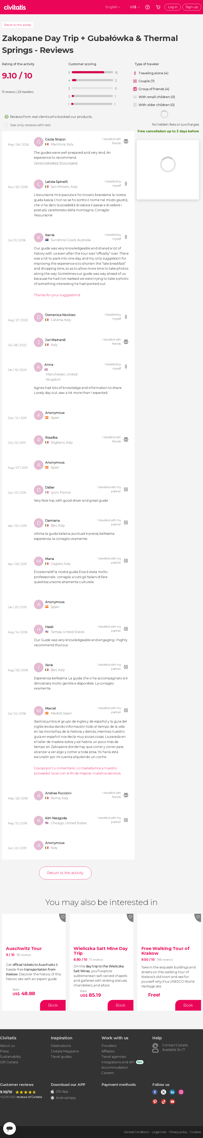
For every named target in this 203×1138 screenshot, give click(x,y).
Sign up (192, 7)
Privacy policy (178, 1132)
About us (7, 1046)
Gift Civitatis (9, 1062)
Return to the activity (17, 25)
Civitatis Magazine (65, 1051)
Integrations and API (118, 1062)
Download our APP (68, 1085)
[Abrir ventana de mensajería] (9, 1128)
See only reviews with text (30, 125)
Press (4, 1051)
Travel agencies (114, 1057)
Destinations (61, 1046)
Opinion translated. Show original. (56, 163)
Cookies (195, 1132)
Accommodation (115, 1067)
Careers (108, 1073)
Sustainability (10, 1057)
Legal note (159, 1132)
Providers (109, 1046)
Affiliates (108, 1051)
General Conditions (136, 1132)
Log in (172, 7)
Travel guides (61, 1057)
